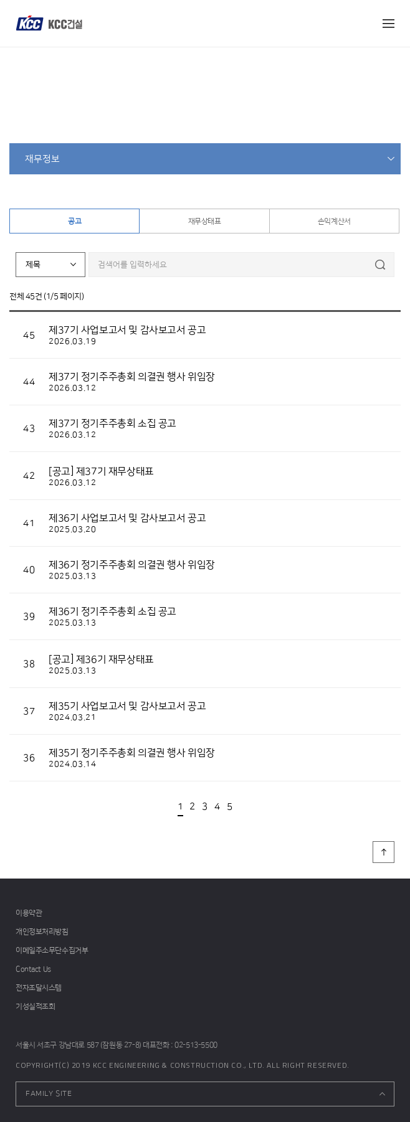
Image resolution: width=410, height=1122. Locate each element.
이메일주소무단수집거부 (52, 950)
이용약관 (29, 913)
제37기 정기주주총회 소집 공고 (112, 423)
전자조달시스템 (39, 988)
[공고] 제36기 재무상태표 (101, 659)
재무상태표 (204, 221)
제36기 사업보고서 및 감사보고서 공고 (127, 518)
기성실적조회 (35, 1006)
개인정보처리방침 (42, 932)
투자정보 (196, 120)
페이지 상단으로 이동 (383, 852)
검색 (380, 264)
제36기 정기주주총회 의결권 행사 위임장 (132, 564)
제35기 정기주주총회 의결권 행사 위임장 (132, 752)
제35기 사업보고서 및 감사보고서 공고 (127, 706)
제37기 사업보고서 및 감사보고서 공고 (127, 330)
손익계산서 (334, 221)
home (168, 120)
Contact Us (33, 969)
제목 (33, 264)
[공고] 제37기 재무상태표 (101, 471)
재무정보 (42, 159)
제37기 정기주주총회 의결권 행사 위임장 (132, 376)
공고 (74, 221)
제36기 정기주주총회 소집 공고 (112, 611)
